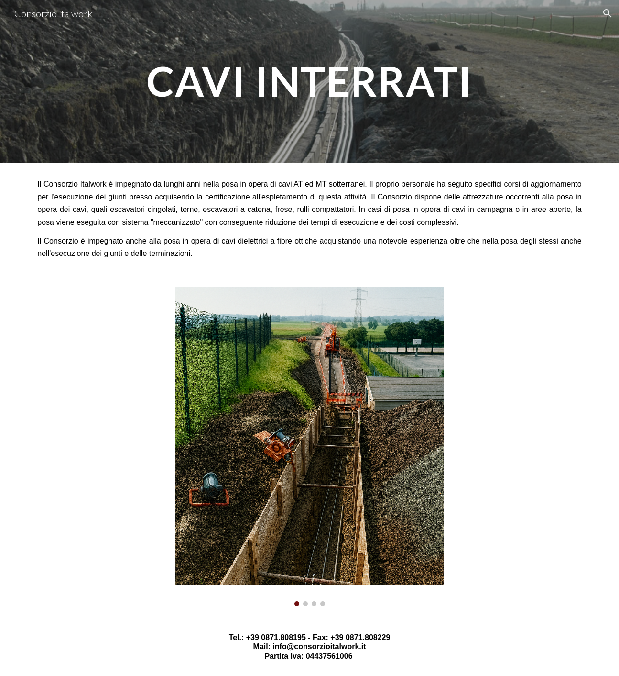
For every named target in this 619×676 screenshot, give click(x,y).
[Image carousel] (309, 446)
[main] (309, 81)
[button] (607, 13)
